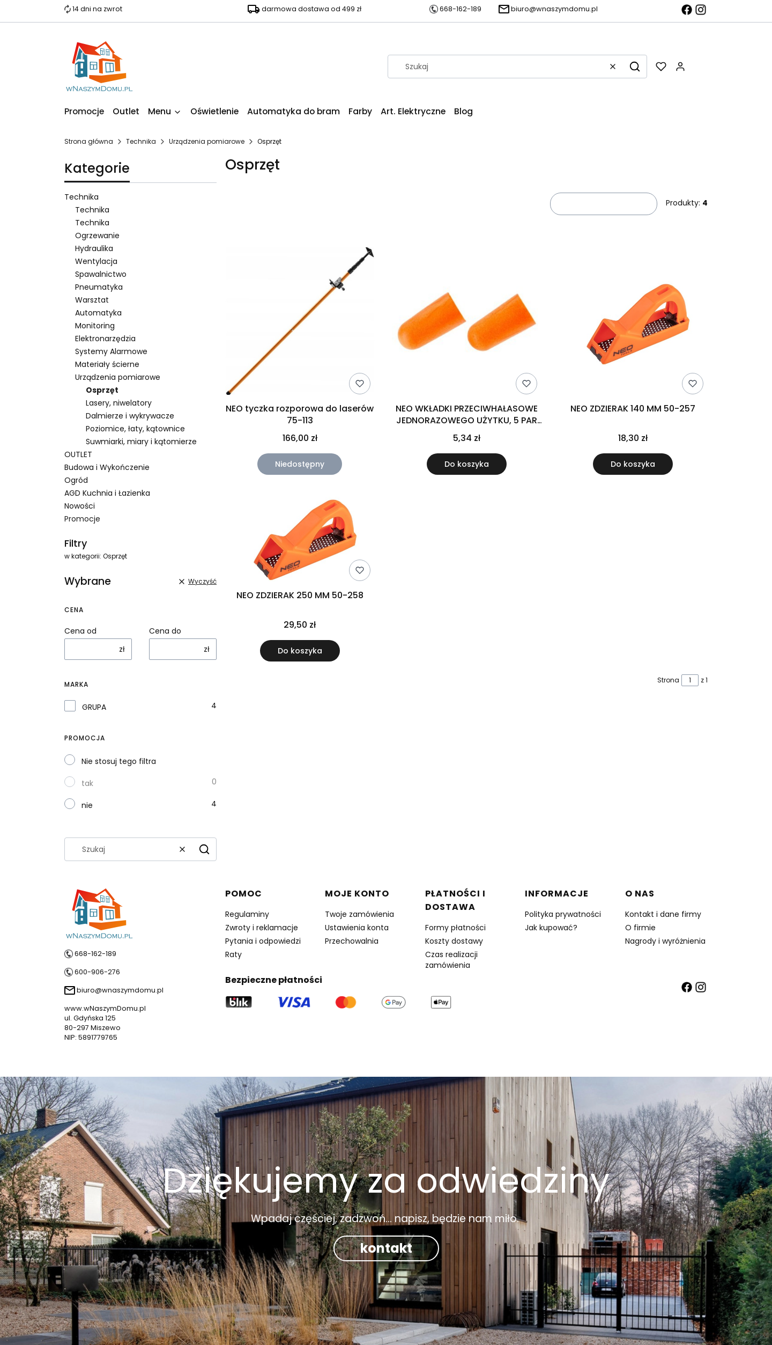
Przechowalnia (351, 941)
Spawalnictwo (101, 274)
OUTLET (78, 454)
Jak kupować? (551, 927)
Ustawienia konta (357, 927)
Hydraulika (94, 248)
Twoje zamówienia (359, 914)
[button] (634, 66)
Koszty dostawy (454, 941)
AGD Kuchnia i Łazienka (107, 493)
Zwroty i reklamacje (261, 927)
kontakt (386, 1248)
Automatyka (98, 312)
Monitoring (95, 325)
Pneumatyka (99, 287)
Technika (141, 141)
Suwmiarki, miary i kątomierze (141, 441)
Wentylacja (96, 261)
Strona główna (88, 141)
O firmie (640, 927)
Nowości (79, 506)
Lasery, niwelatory (119, 403)
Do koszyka (466, 464)
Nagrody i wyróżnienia (665, 941)
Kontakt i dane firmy (663, 914)
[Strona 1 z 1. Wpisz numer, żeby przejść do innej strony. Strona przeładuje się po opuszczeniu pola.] (690, 680)
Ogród (76, 480)
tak (87, 783)
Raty (233, 954)
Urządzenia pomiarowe (206, 141)
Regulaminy (247, 914)
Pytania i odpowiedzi (263, 941)
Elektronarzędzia (105, 338)
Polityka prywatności (563, 914)
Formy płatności (455, 927)
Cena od (80, 631)
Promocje (82, 518)
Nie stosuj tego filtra (118, 761)
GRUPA (94, 707)
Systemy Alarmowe (111, 351)
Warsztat (92, 300)
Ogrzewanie (97, 235)
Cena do (165, 631)
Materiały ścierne (107, 364)
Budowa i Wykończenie (107, 467)
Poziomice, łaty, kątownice (135, 428)
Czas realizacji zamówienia (451, 960)
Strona (668, 680)
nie (87, 805)
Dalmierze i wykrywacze (130, 415)
